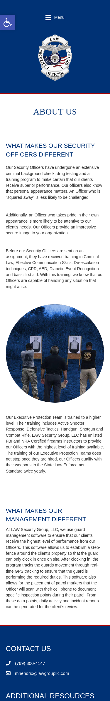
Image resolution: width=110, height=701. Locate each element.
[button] (7, 22)
